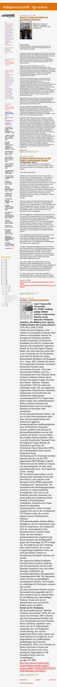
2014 (4, 277)
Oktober (6, 288)
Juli (5, 293)
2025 (4, 260)
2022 (4, 265)
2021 (4, 266)
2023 (4, 263)
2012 (4, 280)
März (5, 306)
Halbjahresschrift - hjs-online (25, 7)
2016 (4, 274)
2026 (4, 259)
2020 (4, 268)
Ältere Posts (52, 679)
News (24, 294)
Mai (5, 303)
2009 (4, 284)
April (5, 304)
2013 (4, 278)
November (6, 287)
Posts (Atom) (29, 683)
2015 (4, 275)
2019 (4, 269)
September (6, 290)
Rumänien (34, 152)
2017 (4, 272)
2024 (4, 262)
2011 (4, 281)
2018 (4, 271)
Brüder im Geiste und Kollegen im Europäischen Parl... (10, 296)
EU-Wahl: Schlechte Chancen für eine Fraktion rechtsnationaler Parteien (35, 159)
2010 (4, 283)
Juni (5, 294)
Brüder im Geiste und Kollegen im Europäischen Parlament (34, 18)
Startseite (38, 679)
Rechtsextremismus (27, 152)
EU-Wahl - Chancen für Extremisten (34, 300)
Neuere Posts (23, 679)
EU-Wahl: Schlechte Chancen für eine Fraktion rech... (11, 299)
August (6, 291)
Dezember (6, 286)
